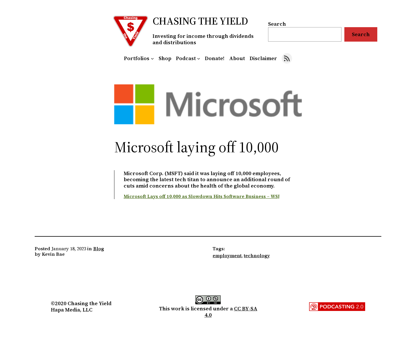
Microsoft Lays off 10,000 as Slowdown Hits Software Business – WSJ (202, 196)
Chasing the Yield (200, 21)
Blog (98, 248)
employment (227, 255)
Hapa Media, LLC (71, 309)
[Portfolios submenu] (152, 58)
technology (257, 255)
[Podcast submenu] (198, 58)
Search (277, 23)
